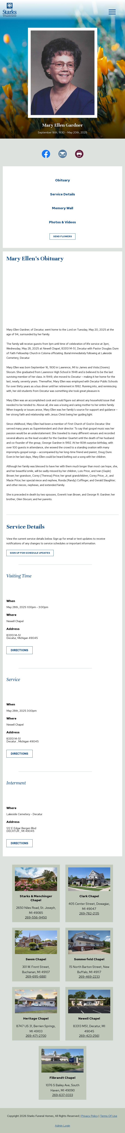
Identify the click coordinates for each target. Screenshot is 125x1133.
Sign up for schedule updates (30, 552)
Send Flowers (62, 236)
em (62, 154)
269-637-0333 (62, 1095)
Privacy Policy (89, 1116)
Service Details (62, 194)
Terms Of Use (108, 1116)
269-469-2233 (89, 977)
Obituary (62, 180)
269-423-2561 (89, 1036)
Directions (19, 650)
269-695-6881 (35, 976)
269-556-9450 (36, 917)
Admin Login (62, 1125)
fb (46, 154)
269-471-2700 (36, 1036)
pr (79, 154)
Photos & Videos (62, 222)
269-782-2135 (89, 913)
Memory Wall (62, 208)
